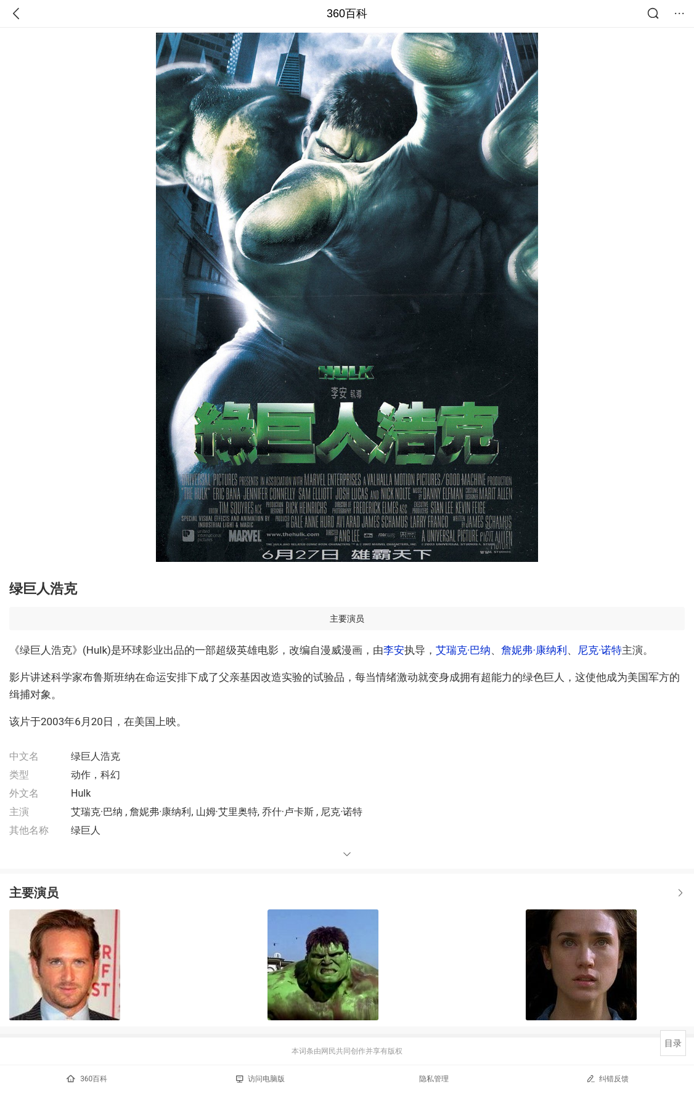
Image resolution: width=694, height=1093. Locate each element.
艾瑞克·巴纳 (463, 650)
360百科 (347, 13)
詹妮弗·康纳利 (533, 650)
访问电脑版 (260, 1079)
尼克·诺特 (600, 650)
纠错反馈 (607, 1078)
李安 (393, 650)
